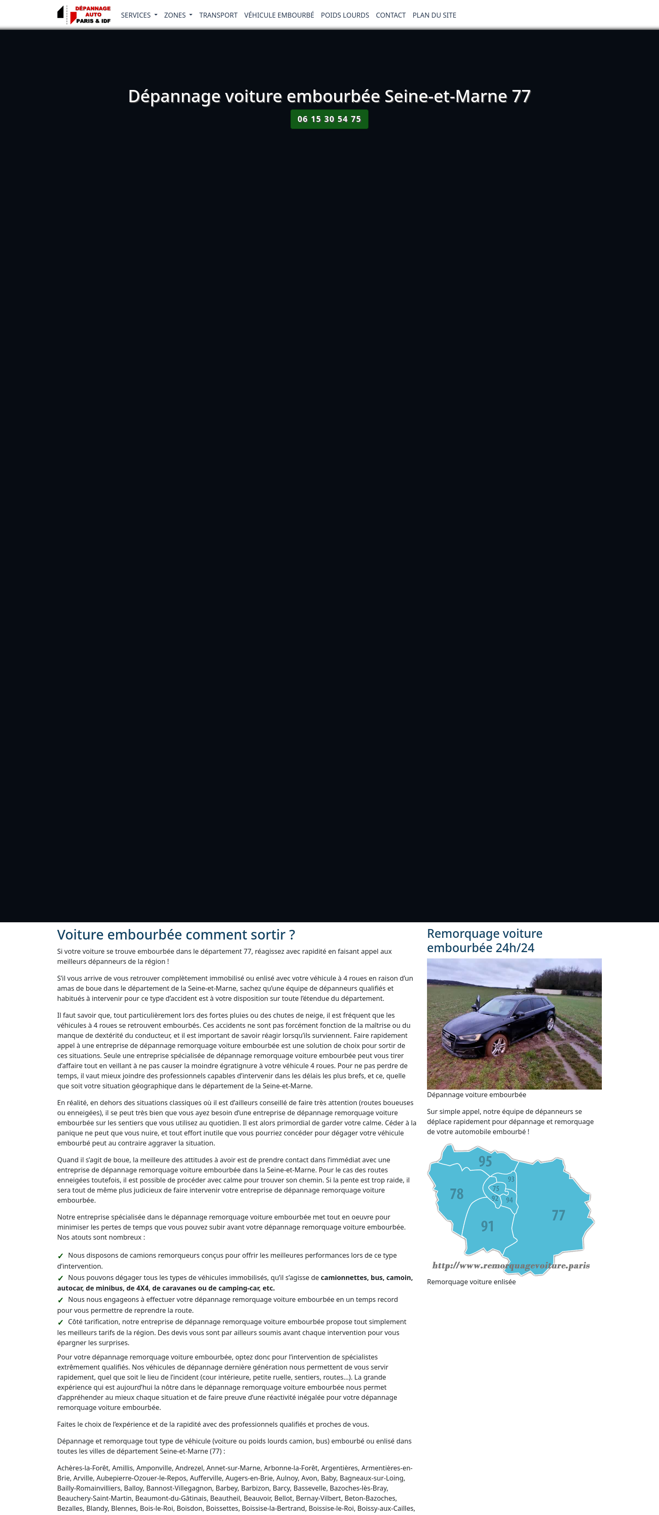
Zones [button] (176, 15)
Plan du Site (434, 15)
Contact (391, 15)
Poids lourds (345, 15)
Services (137, 15)
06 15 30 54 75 (329, 118)
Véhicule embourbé (279, 15)
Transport (218, 15)
